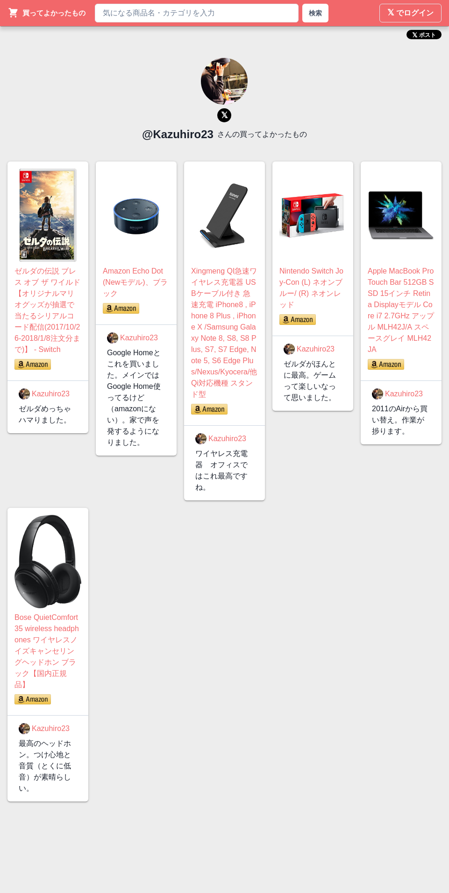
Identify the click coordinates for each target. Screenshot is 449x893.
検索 (315, 13)
